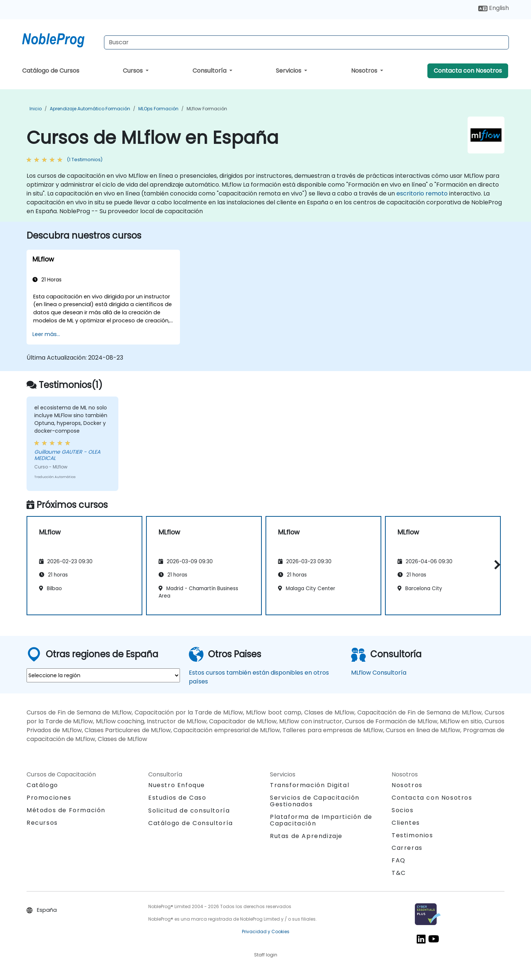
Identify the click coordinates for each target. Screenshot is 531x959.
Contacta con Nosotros (468, 70)
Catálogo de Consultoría (190, 823)
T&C (399, 873)
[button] (495, 564)
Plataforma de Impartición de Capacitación (321, 820)
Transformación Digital (309, 785)
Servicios (289, 70)
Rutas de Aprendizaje (306, 836)
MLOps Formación (158, 108)
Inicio (36, 108)
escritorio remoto (422, 193)
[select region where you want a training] (103, 675)
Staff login (265, 955)
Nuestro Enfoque (176, 785)
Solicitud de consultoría (189, 810)
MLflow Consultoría (378, 672)
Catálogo (42, 785)
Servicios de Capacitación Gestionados (315, 801)
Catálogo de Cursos (50, 70)
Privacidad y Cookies (265, 931)
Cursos (133, 70)
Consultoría (210, 70)
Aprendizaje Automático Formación (90, 108)
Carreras (407, 848)
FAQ (399, 860)
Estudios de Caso (177, 797)
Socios (403, 810)
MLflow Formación (207, 108)
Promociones (49, 797)
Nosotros (365, 70)
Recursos (42, 822)
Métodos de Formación (66, 810)
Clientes (406, 822)
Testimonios (412, 835)
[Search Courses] (306, 42)
